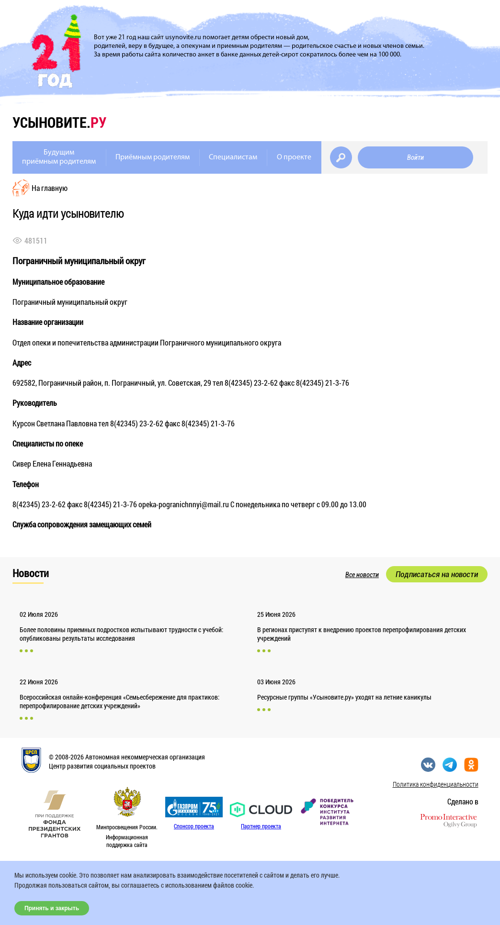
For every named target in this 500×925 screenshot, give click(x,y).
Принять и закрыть (51, 908)
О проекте (294, 157)
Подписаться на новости (437, 574)
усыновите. (59, 122)
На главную (50, 188)
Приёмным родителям (152, 157)
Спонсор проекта (194, 826)
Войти (415, 157)
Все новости (362, 575)
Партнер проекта (261, 826)
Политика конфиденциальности (435, 784)
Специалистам (233, 157)
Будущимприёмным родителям (59, 157)
